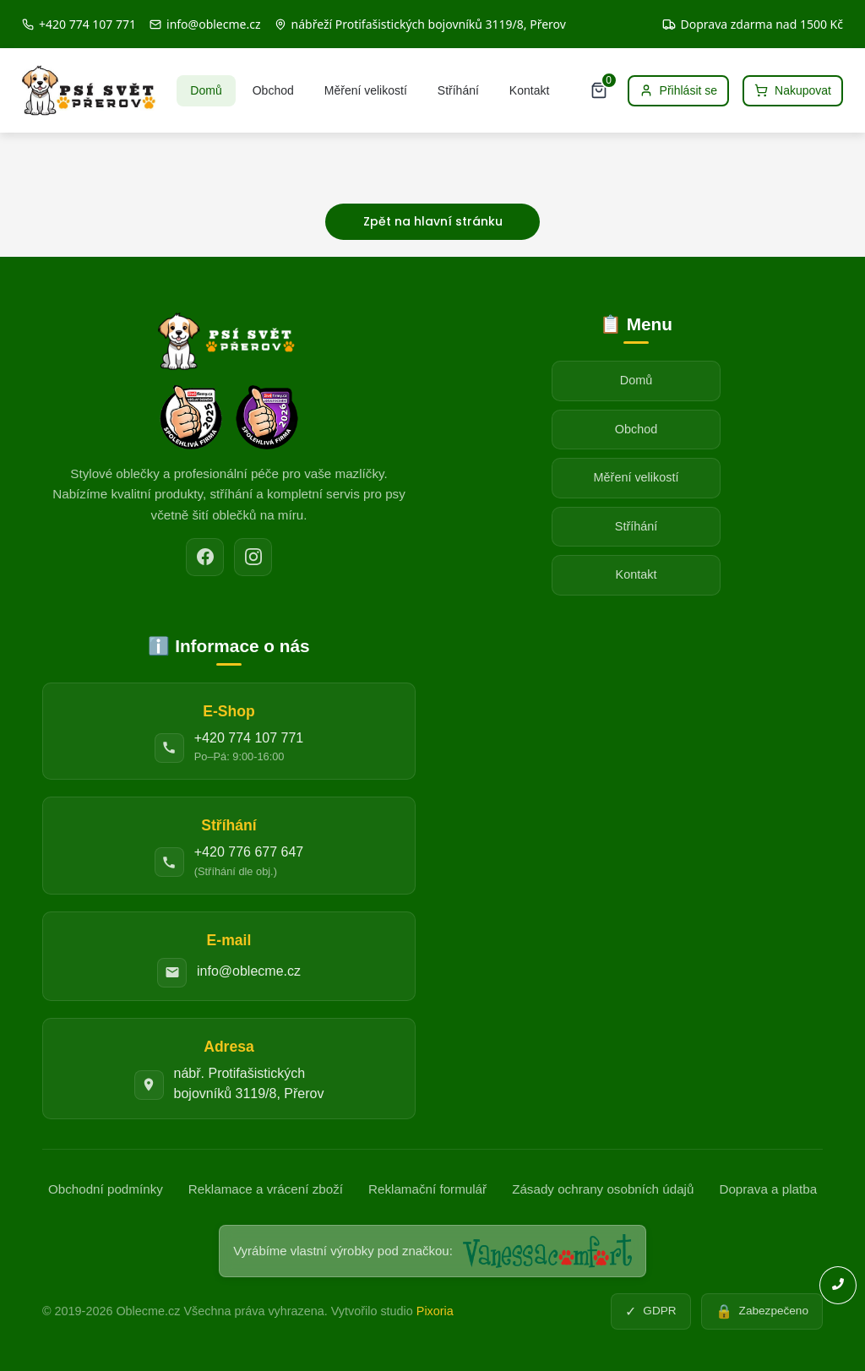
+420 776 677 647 (248, 852)
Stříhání (458, 90)
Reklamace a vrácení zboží (265, 1189)
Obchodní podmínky (105, 1189)
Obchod (273, 90)
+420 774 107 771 (248, 738)
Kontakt (529, 90)
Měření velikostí (365, 90)
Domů (205, 90)
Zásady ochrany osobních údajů (603, 1189)
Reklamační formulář (427, 1189)
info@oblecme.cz (249, 971)
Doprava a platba (768, 1189)
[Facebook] (205, 557)
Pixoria (435, 1311)
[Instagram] (253, 557)
